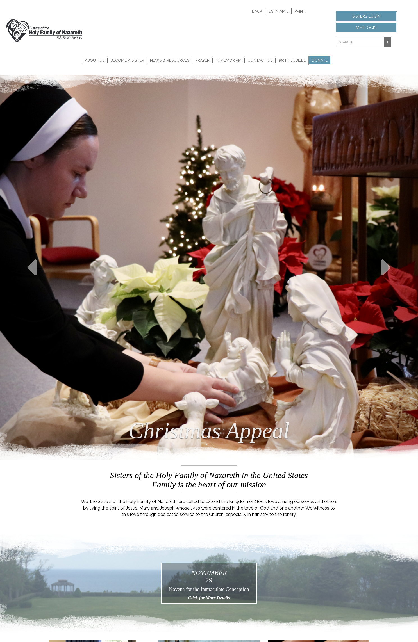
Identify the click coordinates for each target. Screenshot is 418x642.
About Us (94, 60)
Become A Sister (127, 60)
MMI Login (366, 28)
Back (257, 11)
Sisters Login (366, 16)
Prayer (202, 60)
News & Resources (169, 60)
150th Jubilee (292, 60)
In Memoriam (228, 60)
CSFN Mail (278, 11)
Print (299, 11)
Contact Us (259, 60)
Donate (320, 60)
